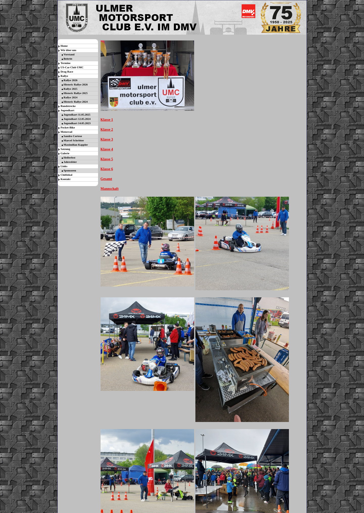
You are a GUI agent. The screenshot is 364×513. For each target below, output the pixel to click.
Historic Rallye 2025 (76, 93)
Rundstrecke (68, 105)
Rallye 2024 (71, 97)
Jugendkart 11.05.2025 (77, 114)
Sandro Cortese (73, 136)
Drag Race (67, 71)
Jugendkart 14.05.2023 (77, 123)
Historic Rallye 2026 (76, 84)
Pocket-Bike (68, 127)
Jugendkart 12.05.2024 (77, 118)
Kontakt (66, 179)
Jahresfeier (70, 161)
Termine (66, 62)
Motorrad (66, 131)
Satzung (65, 148)
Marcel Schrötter (74, 140)
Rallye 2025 (71, 88)
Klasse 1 (107, 120)
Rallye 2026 (71, 80)
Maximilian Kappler (76, 144)
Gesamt (106, 179)
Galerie (65, 153)
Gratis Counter (179, 510)
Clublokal (66, 174)
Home (64, 45)
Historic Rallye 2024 (76, 101)
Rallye (64, 75)
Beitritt (68, 58)
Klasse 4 (107, 149)
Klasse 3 (107, 139)
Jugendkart (67, 110)
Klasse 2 (107, 129)
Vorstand (69, 54)
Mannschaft (110, 189)
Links (64, 166)
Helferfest (69, 157)
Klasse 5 (107, 159)
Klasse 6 (107, 169)
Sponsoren (70, 170)
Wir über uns (68, 50)
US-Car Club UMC (72, 67)
